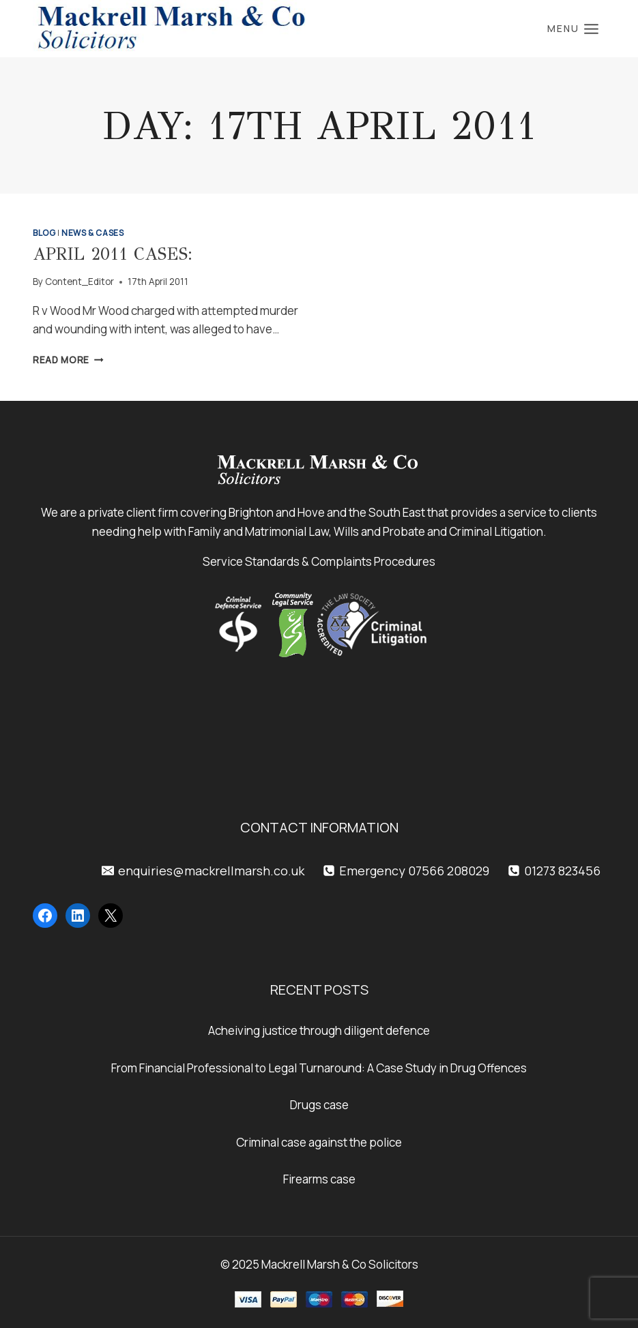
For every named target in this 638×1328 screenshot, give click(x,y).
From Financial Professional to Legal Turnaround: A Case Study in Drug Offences (319, 1068)
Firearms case (319, 1179)
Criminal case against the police (319, 1142)
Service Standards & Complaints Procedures (319, 561)
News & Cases (92, 233)
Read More (68, 360)
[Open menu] (573, 28)
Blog (44, 233)
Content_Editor (79, 281)
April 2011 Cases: (112, 254)
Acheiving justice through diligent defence (319, 1030)
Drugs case (319, 1105)
